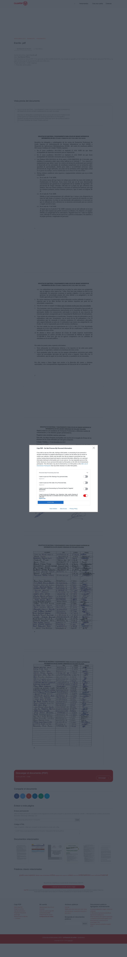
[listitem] (63, 473)
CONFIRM (50, 502)
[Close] (94, 448)
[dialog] (63, 478)
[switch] (85, 476)
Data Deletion (53, 508)
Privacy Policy (73, 508)
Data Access (63, 508)
